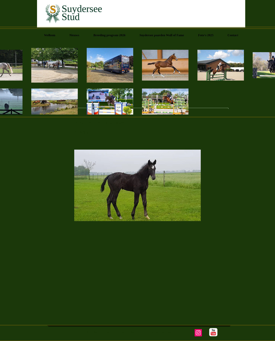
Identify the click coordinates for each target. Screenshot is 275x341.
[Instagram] (198, 332)
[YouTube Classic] (213, 332)
